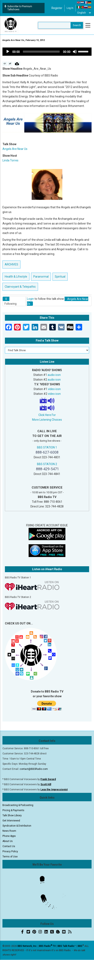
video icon (54, 389)
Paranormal (41, 276)
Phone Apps (9, 836)
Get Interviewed (11, 820)
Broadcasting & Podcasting (17, 805)
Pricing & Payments (13, 810)
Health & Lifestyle (16, 276)
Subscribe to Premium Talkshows (18, 8)
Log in (70, 8)
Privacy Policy (10, 851)
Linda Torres (10, 160)
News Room (9, 830)
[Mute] (75, 52)
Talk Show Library (12, 815)
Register (56, 8)
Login (30, 298)
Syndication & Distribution (16, 825)
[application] (47, 51)
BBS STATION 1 (47, 447)
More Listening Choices (47, 419)
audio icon (54, 374)
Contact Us (8, 846)
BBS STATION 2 (47, 464)
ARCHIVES (11, 264)
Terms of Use (10, 856)
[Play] (8, 52)
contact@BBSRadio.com (34, 769)
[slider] (41, 52)
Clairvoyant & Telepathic (20, 286)
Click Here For (47, 415)
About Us (7, 841)
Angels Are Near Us (14, 149)
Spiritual (60, 276)
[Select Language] (84, 12)
